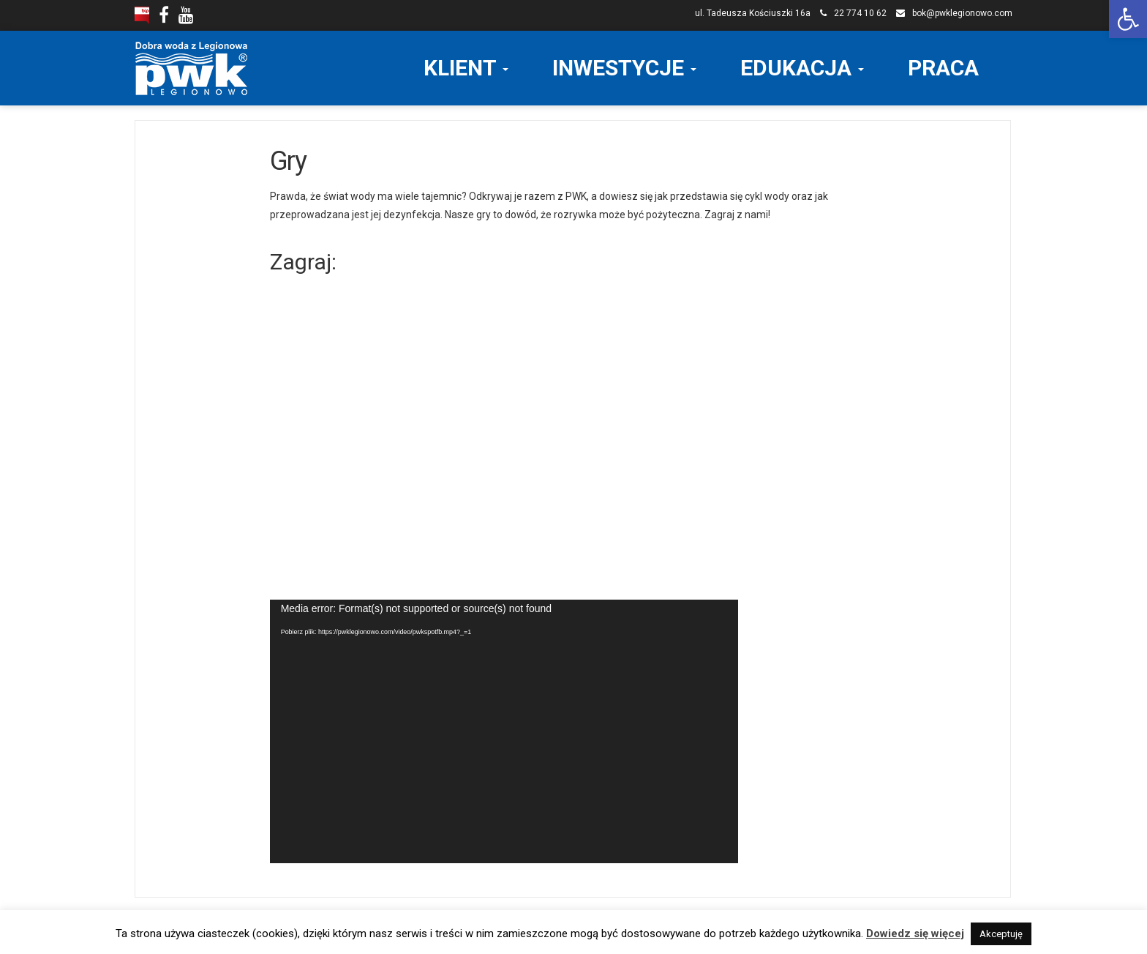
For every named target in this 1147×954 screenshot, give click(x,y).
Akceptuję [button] (1001, 933)
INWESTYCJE (624, 68)
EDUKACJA (802, 68)
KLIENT (466, 68)
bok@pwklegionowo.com (962, 13)
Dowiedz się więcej (915, 933)
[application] (504, 731)
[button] (1128, 19)
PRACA (943, 68)
